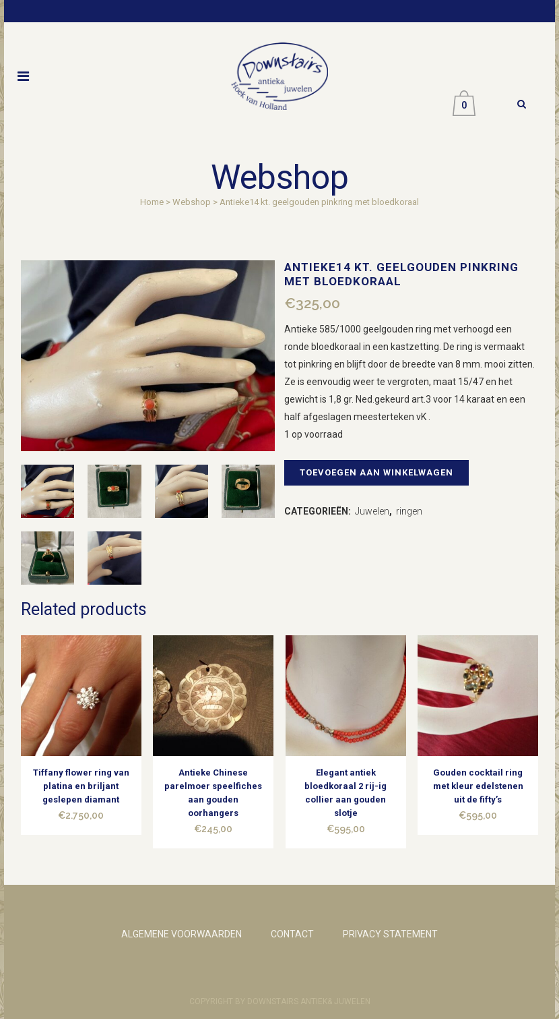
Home (152, 202)
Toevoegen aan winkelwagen (376, 472)
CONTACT (292, 934)
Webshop (191, 202)
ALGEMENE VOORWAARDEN (181, 934)
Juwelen (372, 511)
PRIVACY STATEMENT (390, 934)
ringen (409, 511)
